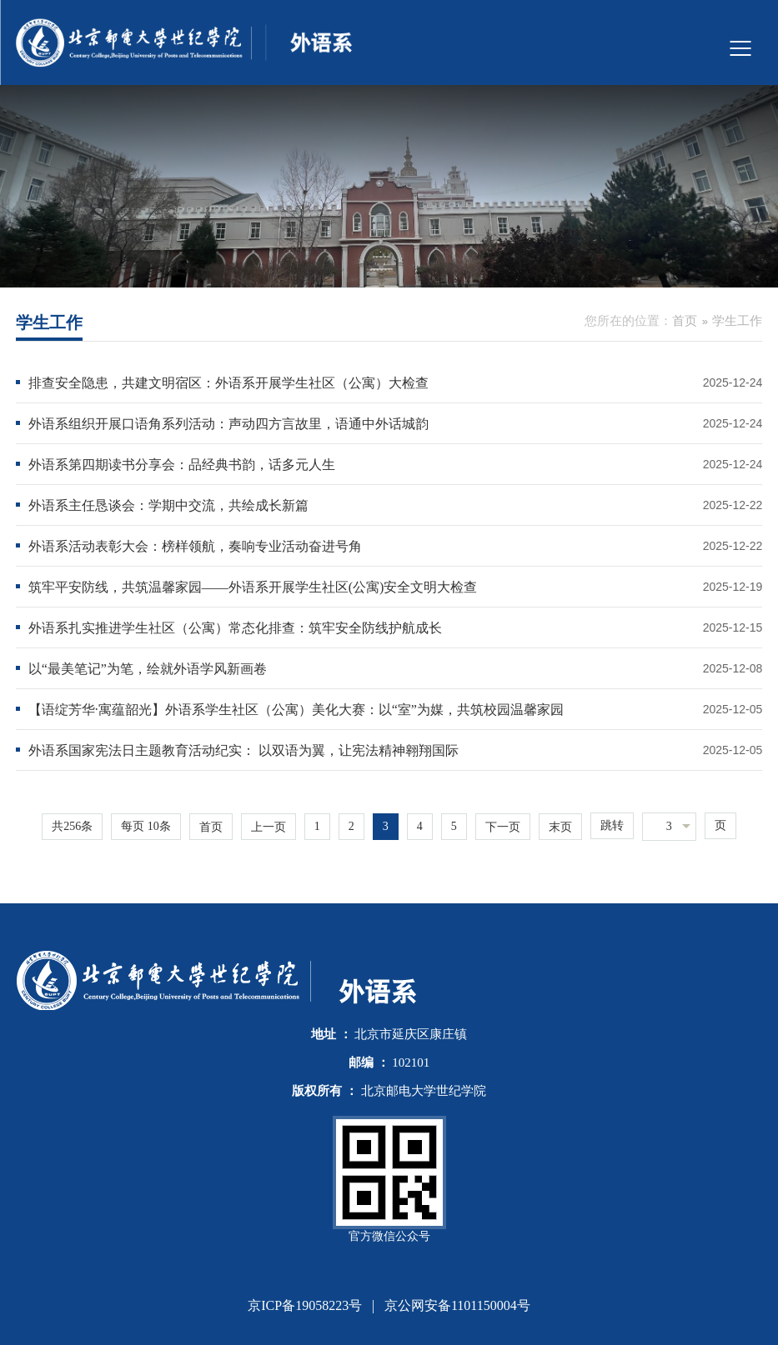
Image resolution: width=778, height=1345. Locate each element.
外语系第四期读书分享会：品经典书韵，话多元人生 (181, 465)
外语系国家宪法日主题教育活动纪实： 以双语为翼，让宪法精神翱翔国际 (243, 750)
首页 (684, 321)
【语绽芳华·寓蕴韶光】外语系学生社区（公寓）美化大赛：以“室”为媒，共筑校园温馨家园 (296, 709)
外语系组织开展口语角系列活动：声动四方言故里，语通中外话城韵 (228, 424)
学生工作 (737, 321)
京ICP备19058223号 (305, 1305)
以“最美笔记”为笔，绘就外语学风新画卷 (147, 669)
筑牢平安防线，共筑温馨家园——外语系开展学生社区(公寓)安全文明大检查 (253, 587)
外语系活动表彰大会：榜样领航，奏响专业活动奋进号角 (195, 546)
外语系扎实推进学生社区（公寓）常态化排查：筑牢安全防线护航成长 (235, 628)
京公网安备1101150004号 (457, 1305)
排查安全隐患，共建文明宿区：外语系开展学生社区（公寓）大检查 (228, 383)
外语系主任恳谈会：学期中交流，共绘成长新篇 (168, 505)
